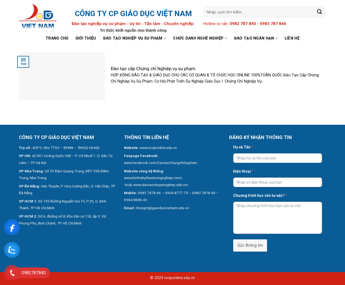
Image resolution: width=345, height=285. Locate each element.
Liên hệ (292, 38)
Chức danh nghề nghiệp (200, 38)
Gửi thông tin (250, 245)
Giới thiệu (85, 38)
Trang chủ (57, 38)
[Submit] (319, 12)
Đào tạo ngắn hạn (256, 38)
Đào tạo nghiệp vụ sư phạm (134, 38)
